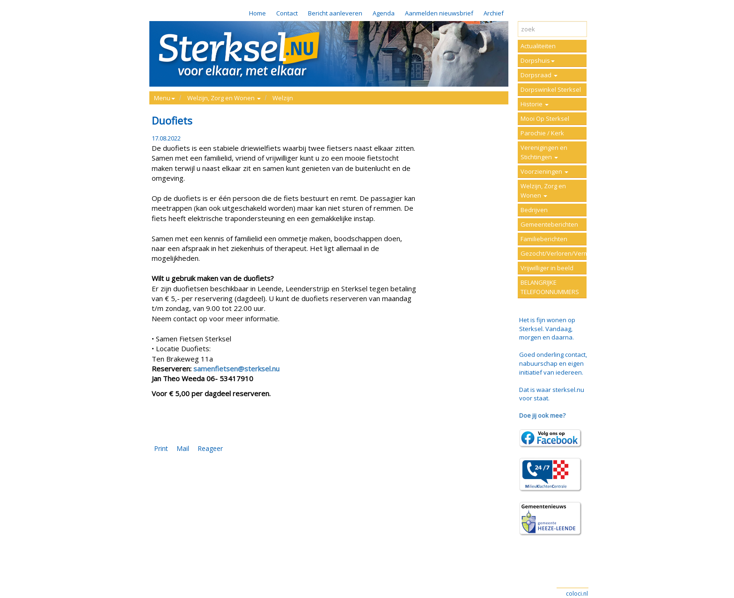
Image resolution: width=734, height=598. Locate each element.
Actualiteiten (538, 46)
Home (257, 13)
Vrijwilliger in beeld (547, 268)
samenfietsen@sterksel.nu (236, 368)
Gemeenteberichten (549, 224)
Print (161, 448)
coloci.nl (577, 594)
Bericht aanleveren (335, 13)
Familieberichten (544, 239)
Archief (494, 13)
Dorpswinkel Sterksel (551, 89)
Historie (535, 104)
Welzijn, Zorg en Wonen (543, 190)
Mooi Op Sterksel (545, 118)
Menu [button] (164, 98)
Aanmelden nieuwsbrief (439, 13)
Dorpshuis (538, 60)
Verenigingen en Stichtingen (544, 152)
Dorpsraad (539, 75)
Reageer (210, 448)
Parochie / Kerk (542, 133)
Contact (287, 13)
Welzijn (282, 98)
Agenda (384, 13)
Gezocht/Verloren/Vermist (554, 253)
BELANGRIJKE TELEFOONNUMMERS (550, 287)
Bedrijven (534, 210)
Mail (182, 448)
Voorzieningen (544, 171)
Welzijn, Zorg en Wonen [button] (224, 98)
